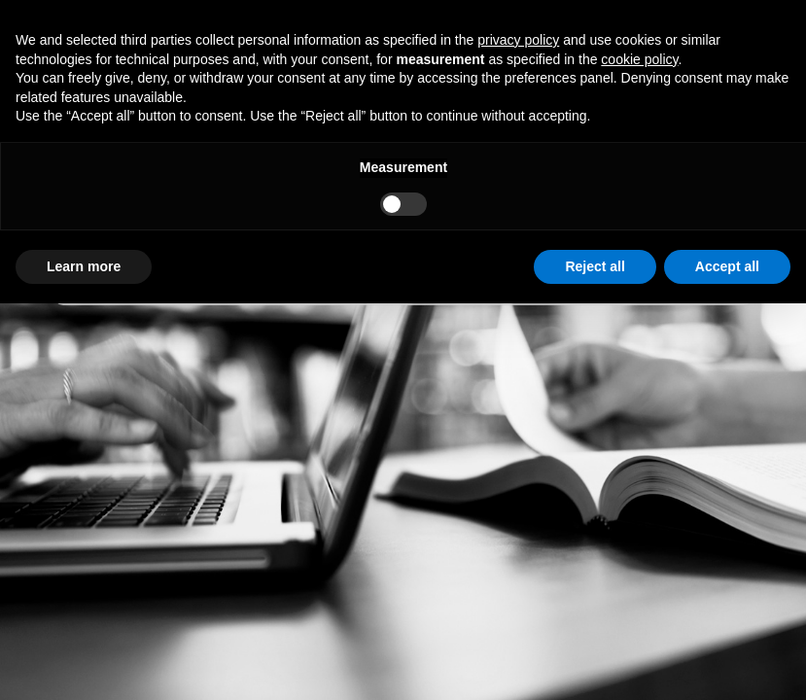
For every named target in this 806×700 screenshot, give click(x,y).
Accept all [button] (727, 266)
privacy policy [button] (518, 40)
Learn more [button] (84, 266)
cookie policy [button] (639, 59)
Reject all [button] (594, 266)
